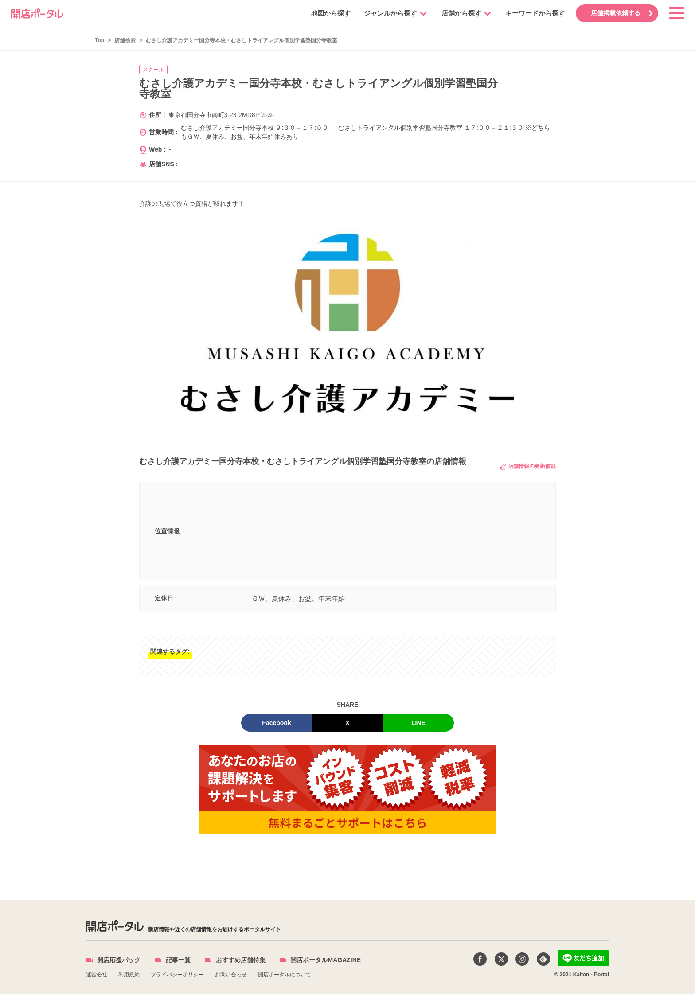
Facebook (276, 722)
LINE (418, 722)
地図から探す (330, 13)
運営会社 (96, 974)
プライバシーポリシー (177, 974)
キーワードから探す (535, 13)
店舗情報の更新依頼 (528, 466)
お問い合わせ (231, 974)
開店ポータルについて (284, 974)
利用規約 (129, 974)
